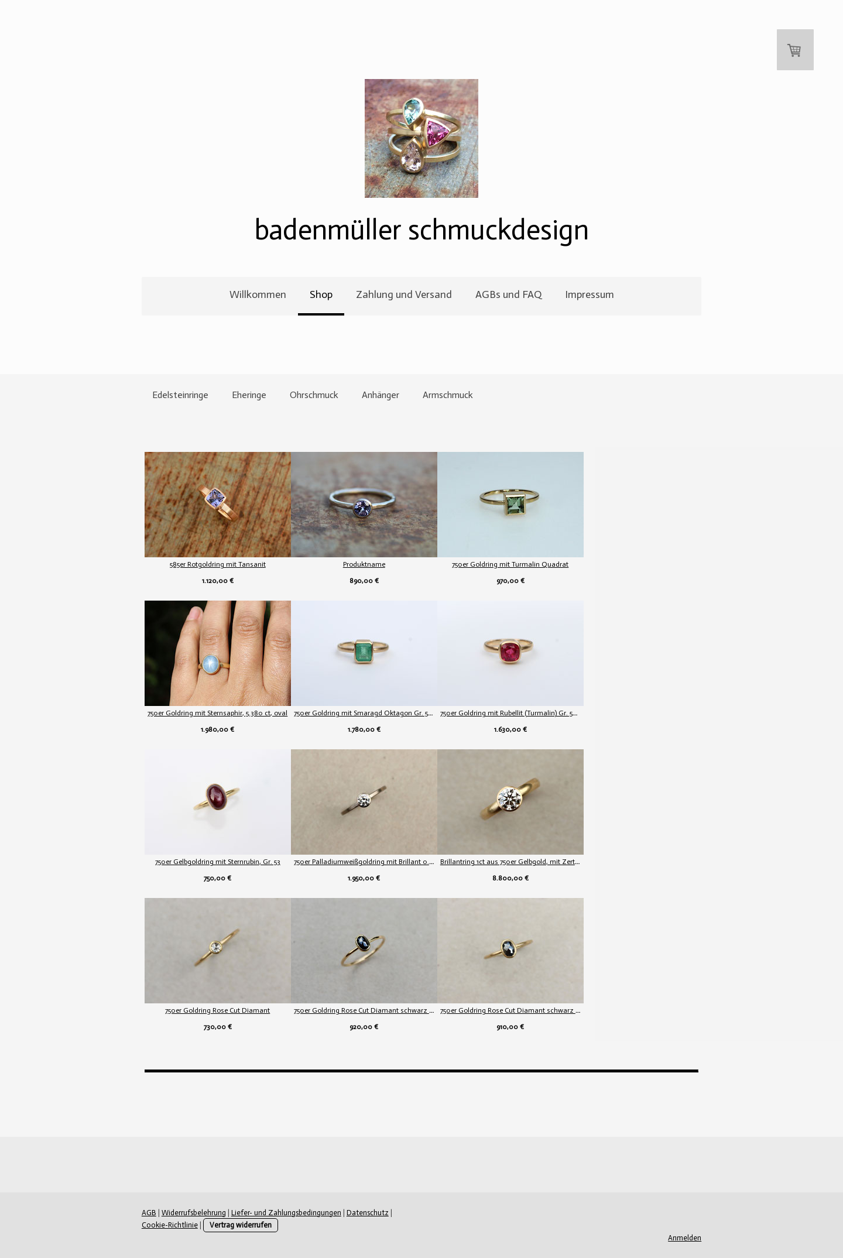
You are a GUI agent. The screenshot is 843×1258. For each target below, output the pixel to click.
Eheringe (249, 394)
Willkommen (257, 294)
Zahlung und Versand (404, 294)
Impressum (589, 294)
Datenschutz (366, 1212)
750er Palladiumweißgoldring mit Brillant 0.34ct (402, 862)
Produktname (398, 564)
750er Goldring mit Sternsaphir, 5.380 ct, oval (217, 713)
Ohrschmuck (314, 394)
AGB (147, 1212)
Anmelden (685, 1237)
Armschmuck (448, 394)
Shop (321, 294)
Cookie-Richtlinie (421, 1212)
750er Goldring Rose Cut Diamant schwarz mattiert (589, 1010)
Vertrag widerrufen (181, 1225)
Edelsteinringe (180, 394)
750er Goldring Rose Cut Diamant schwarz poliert (405, 1010)
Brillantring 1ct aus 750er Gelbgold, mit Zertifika (583, 862)
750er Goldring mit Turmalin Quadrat (580, 564)
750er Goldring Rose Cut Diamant (217, 1010)
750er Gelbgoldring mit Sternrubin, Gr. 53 (216, 862)
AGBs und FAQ (508, 294)
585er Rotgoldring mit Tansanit (217, 564)
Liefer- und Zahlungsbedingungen (285, 1212)
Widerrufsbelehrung (192, 1212)
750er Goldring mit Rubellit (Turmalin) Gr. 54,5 (579, 713)
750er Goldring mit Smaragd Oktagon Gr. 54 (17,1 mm (411, 713)
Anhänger (380, 394)
